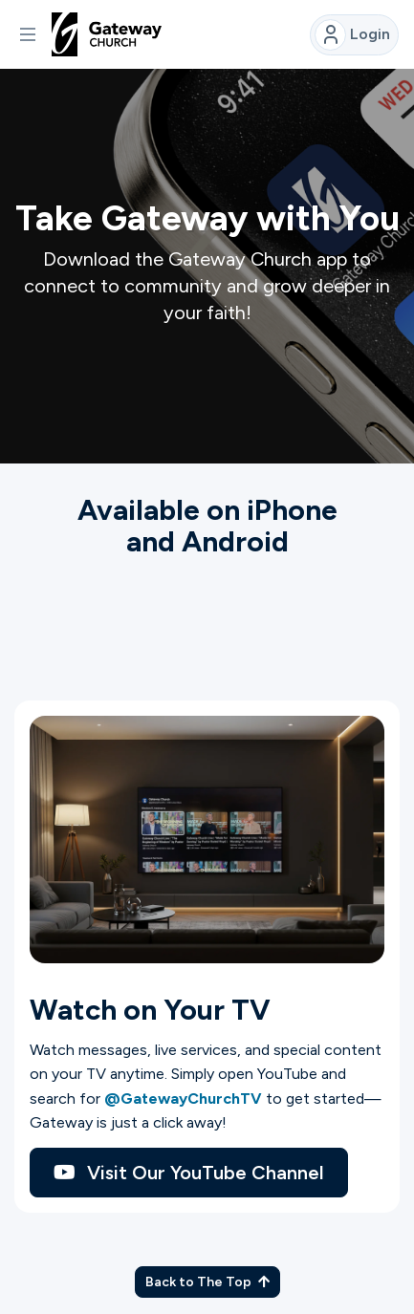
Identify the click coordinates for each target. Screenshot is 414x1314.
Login (352, 35)
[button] (28, 34)
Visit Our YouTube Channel (189, 1172)
